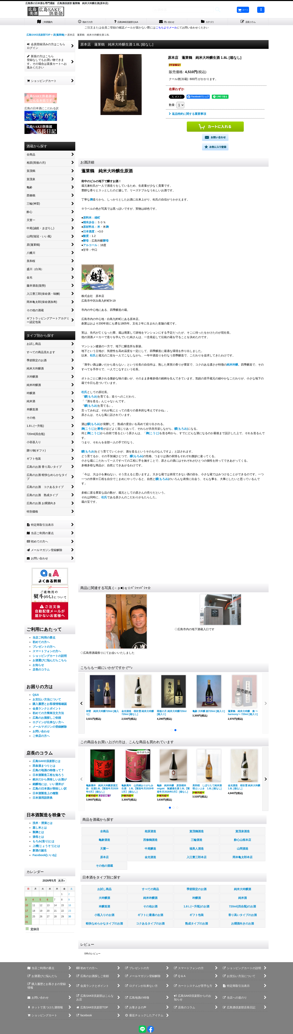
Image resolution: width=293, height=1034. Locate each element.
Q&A (36, 696)
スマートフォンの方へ (47, 652)
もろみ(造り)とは (43, 843)
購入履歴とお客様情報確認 (50, 705)
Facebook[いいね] (44, 856)
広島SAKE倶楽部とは (46, 762)
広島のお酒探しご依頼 (47, 719)
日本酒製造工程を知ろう (48, 776)
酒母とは (38, 838)
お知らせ (38, 666)
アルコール (90, 246)
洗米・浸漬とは (42, 824)
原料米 (87, 219)
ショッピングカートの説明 (50, 657)
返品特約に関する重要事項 (187, 115)
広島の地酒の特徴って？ (48, 771)
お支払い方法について (47, 700)
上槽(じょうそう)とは (46, 847)
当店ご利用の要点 (44, 639)
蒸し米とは (40, 829)
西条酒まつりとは (44, 767)
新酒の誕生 (40, 852)
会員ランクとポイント (47, 710)
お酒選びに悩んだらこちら (50, 662)
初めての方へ (41, 643)
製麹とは (38, 833)
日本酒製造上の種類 (45, 794)
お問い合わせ (41, 733)
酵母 (86, 242)
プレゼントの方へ (44, 648)
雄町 (97, 219)
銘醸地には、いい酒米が (48, 785)
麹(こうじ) (88, 430)
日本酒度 (88, 233)
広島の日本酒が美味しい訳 (50, 790)
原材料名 (88, 228)
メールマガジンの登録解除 (50, 728)
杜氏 (93, 357)
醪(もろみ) (90, 398)
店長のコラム (41, 671)
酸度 (86, 237)
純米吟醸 (232, 366)
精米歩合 (88, 224)
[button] (261, 10)
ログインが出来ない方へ (48, 723)
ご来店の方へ (41, 737)
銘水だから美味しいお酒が (50, 781)
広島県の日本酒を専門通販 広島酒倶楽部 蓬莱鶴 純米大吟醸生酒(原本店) (66, 3)
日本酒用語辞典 (42, 799)
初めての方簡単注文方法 (48, 714)
